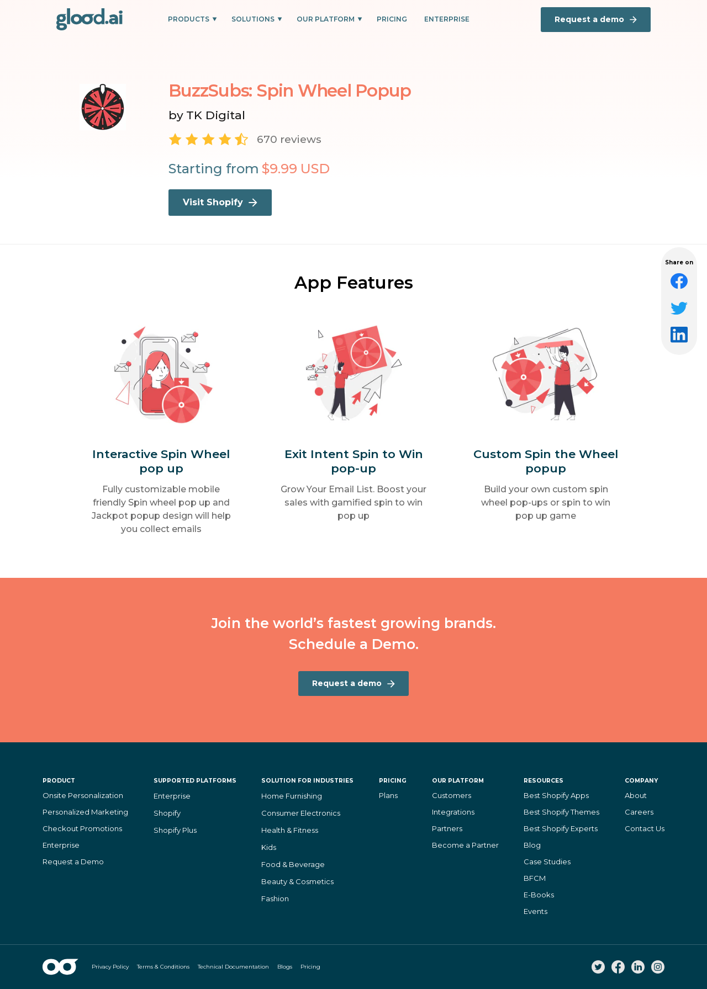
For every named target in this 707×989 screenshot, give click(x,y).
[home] (89, 19)
